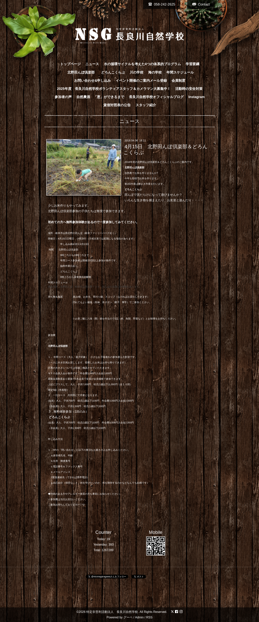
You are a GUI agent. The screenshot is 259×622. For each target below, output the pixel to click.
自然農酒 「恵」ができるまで (100, 97)
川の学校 (136, 72)
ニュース (92, 64)
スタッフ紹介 (146, 105)
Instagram (196, 97)
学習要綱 (192, 64)
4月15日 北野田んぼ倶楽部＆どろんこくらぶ (165, 149)
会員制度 (178, 80)
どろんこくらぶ (113, 72)
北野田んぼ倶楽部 (82, 72)
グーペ (128, 617)
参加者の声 (63, 97)
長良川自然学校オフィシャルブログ (156, 97)
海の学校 (155, 72)
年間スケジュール (180, 72)
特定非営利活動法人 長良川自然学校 (112, 611)
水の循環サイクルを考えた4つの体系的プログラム (142, 64)
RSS (149, 617)
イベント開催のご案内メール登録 (141, 80)
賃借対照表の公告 (117, 105)
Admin (139, 617)
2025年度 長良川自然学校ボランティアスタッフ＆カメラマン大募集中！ (113, 89)
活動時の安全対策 (188, 89)
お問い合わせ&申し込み (92, 80)
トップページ (70, 64)
